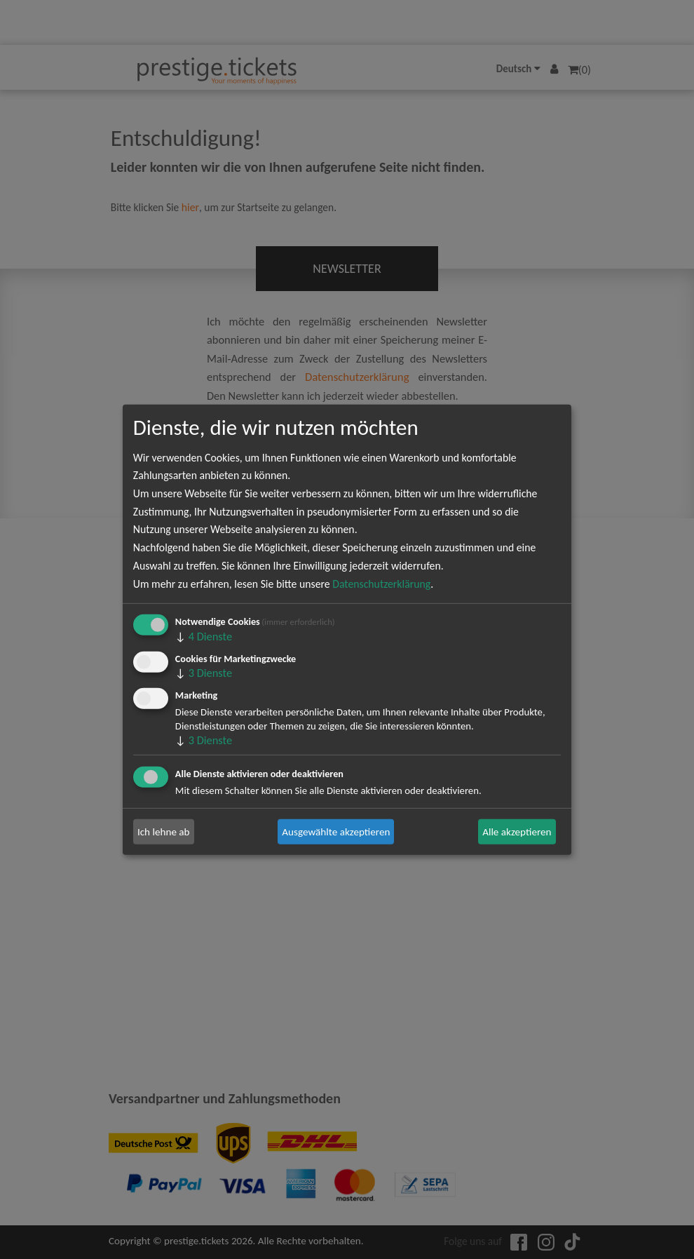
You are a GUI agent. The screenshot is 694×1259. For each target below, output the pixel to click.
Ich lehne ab (163, 832)
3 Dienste (203, 673)
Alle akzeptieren (516, 832)
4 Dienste (203, 636)
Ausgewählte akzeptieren (336, 832)
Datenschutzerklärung (381, 583)
